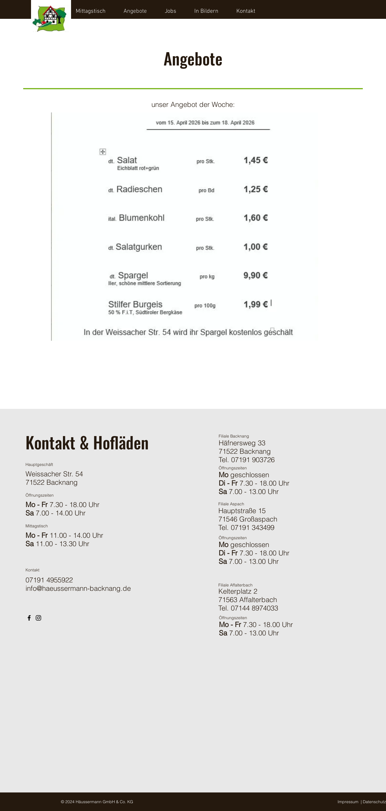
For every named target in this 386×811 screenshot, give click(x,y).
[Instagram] (38, 618)
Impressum (348, 801)
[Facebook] (29, 618)
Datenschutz (374, 801)
